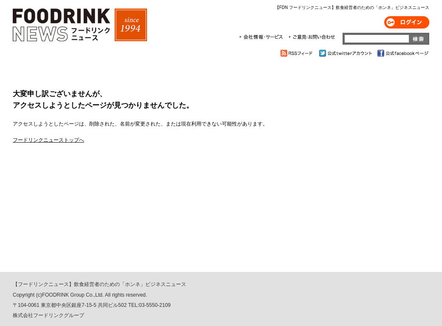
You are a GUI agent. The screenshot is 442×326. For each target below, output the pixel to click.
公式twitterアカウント (346, 53)
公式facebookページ (402, 53)
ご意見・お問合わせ (311, 37)
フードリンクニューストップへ (48, 140)
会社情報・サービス (262, 37)
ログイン (406, 22)
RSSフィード (297, 53)
